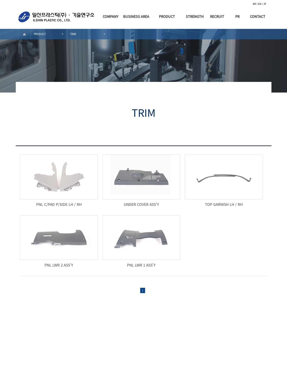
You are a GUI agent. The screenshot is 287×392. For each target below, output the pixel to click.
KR (255, 4)
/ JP (264, 4)
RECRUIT (217, 16)
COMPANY (110, 16)
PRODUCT (167, 16)
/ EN (259, 4)
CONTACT (257, 16)
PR (237, 16)
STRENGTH (195, 16)
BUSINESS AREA (136, 16)
